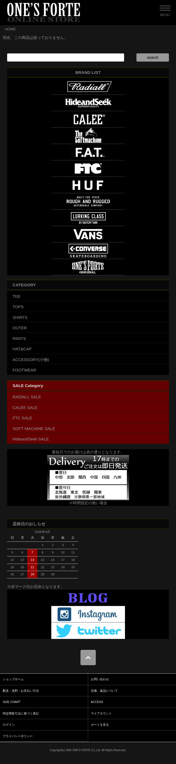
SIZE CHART (11, 702)
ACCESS (97, 702)
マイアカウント (101, 713)
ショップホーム (13, 679)
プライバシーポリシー (18, 736)
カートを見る (100, 724)
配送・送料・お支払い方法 (21, 690)
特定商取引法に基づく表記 (21, 713)
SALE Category (28, 385)
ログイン (9, 724)
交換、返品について (104, 690)
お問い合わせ (100, 679)
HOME (10, 29)
